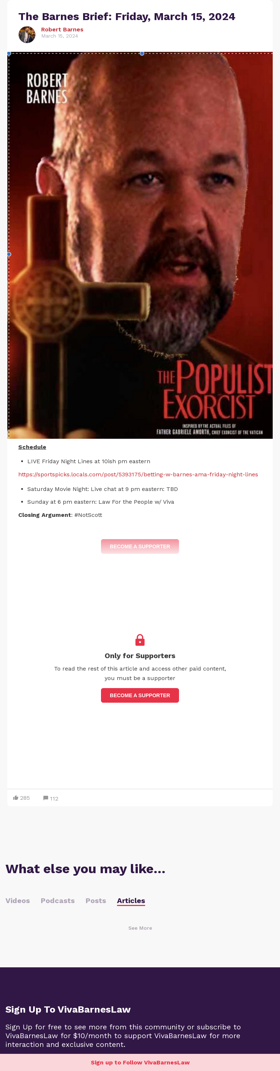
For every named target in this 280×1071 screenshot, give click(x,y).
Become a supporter (140, 695)
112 (50, 798)
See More (140, 928)
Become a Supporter (140, 546)
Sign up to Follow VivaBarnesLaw (140, 1062)
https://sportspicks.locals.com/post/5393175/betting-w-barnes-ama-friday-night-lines (138, 474)
